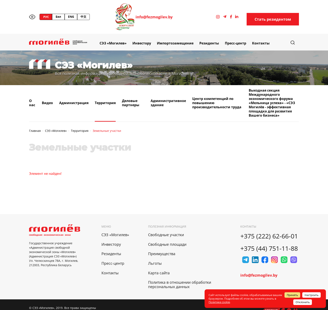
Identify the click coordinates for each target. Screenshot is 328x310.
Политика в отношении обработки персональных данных (179, 284)
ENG (71, 17)
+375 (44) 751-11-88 (269, 248)
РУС (46, 17)
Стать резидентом (273, 19)
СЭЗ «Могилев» (113, 43)
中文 (83, 17)
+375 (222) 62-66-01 (269, 236)
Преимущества (161, 253)
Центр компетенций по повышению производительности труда (216, 102)
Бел (58, 17)
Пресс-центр (235, 43)
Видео (47, 103)
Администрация (73, 103)
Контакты (261, 43)
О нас (32, 102)
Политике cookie (219, 302)
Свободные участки (166, 234)
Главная (35, 131)
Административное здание (168, 102)
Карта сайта (159, 272)
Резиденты (209, 43)
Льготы (155, 263)
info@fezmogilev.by (154, 17)
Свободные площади (167, 244)
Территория (105, 103)
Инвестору (141, 43)
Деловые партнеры (130, 102)
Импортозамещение (175, 43)
